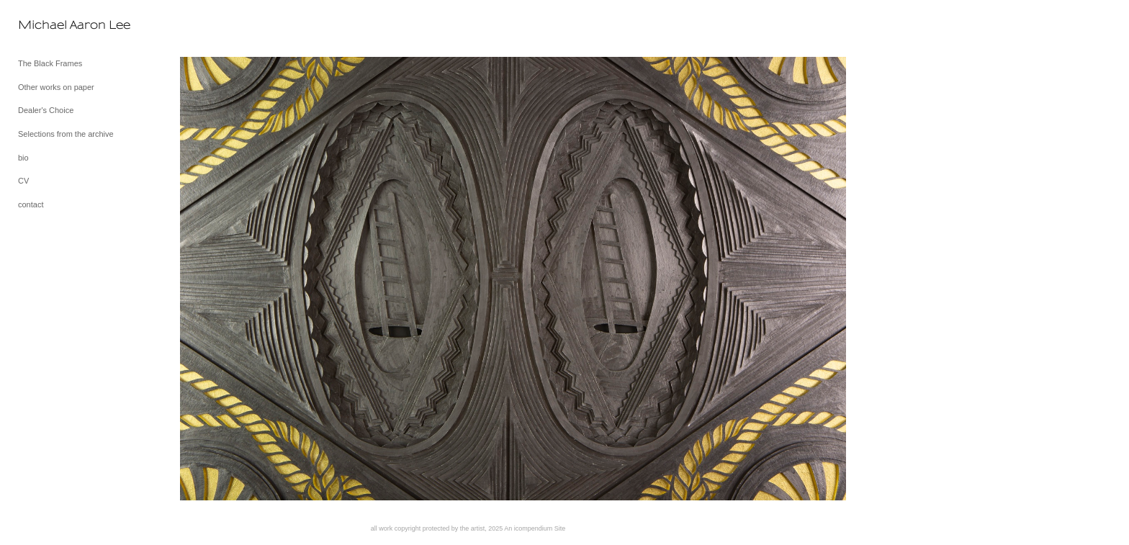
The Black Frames (50, 63)
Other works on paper (56, 87)
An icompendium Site (534, 528)
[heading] (54, 25)
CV (23, 180)
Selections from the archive (66, 134)
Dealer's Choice (45, 110)
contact (30, 204)
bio (23, 157)
